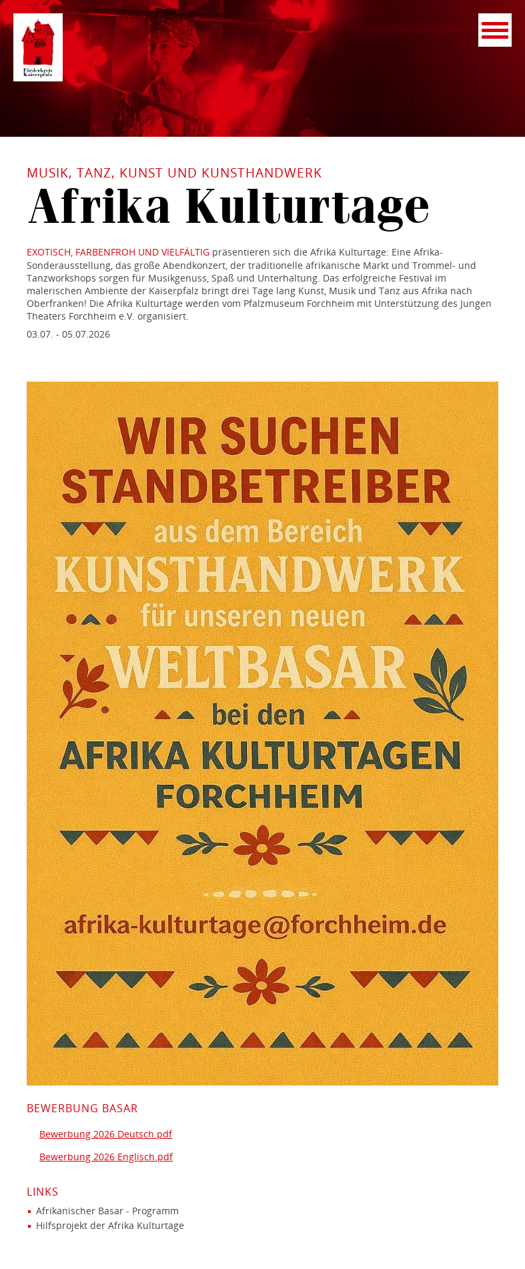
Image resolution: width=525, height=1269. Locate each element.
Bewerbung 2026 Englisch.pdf (106, 1156)
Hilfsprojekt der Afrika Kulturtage (110, 1225)
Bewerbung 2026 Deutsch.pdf (105, 1134)
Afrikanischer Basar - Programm (107, 1210)
